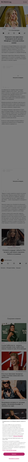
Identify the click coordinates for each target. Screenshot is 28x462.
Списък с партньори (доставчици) (9, 450)
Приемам (14, 454)
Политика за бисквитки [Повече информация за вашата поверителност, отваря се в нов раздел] (18, 436)
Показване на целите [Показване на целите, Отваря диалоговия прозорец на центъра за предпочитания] (14, 458)
